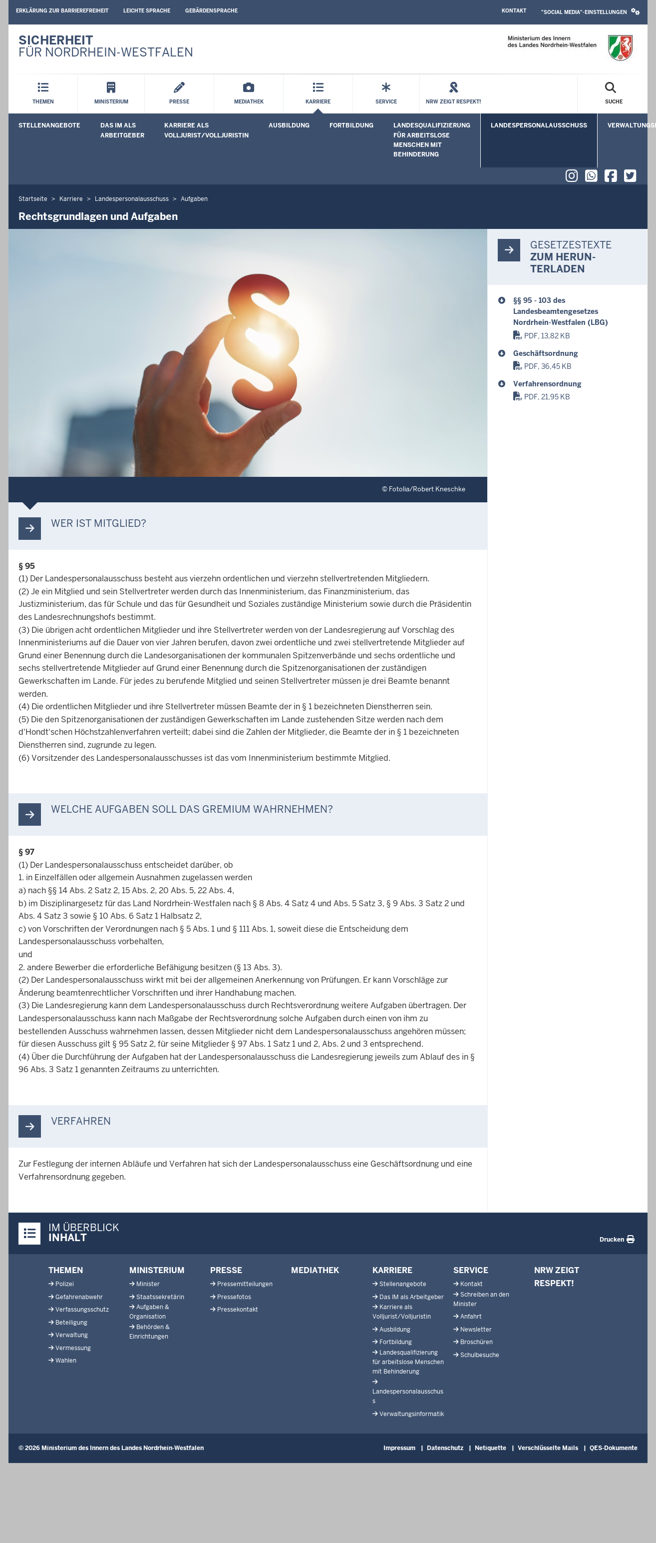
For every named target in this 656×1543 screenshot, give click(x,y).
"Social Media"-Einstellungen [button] (590, 11)
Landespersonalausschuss (539, 125)
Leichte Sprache (146, 10)
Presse (226, 1270)
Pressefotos (234, 1297)
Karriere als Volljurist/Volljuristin (206, 130)
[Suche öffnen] (614, 93)
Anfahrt (471, 1317)
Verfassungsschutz (82, 1310)
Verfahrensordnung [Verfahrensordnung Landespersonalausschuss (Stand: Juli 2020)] (547, 383)
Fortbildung (351, 125)
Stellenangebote (49, 125)
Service (470, 1270)
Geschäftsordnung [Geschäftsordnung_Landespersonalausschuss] (545, 353)
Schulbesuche (479, 1355)
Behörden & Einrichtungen (149, 1332)
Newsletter (476, 1330)
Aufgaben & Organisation (149, 1312)
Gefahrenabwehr (79, 1297)
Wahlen (65, 1361)
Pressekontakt (237, 1310)
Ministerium (157, 1270)
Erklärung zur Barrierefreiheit (62, 10)
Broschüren (476, 1342)
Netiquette (490, 1448)
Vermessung (73, 1348)
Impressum (399, 1448)
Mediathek (315, 1270)
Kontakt (514, 10)
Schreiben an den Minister (481, 1299)
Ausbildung (289, 125)
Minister (148, 1284)
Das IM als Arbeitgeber (122, 130)
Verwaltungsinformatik (411, 1414)
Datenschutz (445, 1448)
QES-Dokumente (614, 1448)
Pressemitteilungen (245, 1284)
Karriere (392, 1270)
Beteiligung (71, 1323)
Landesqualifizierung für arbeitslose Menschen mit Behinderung (431, 139)
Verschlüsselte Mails (548, 1448)
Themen (65, 1270)
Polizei (64, 1284)
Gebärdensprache (211, 10)
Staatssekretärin (160, 1297)
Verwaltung (71, 1335)
